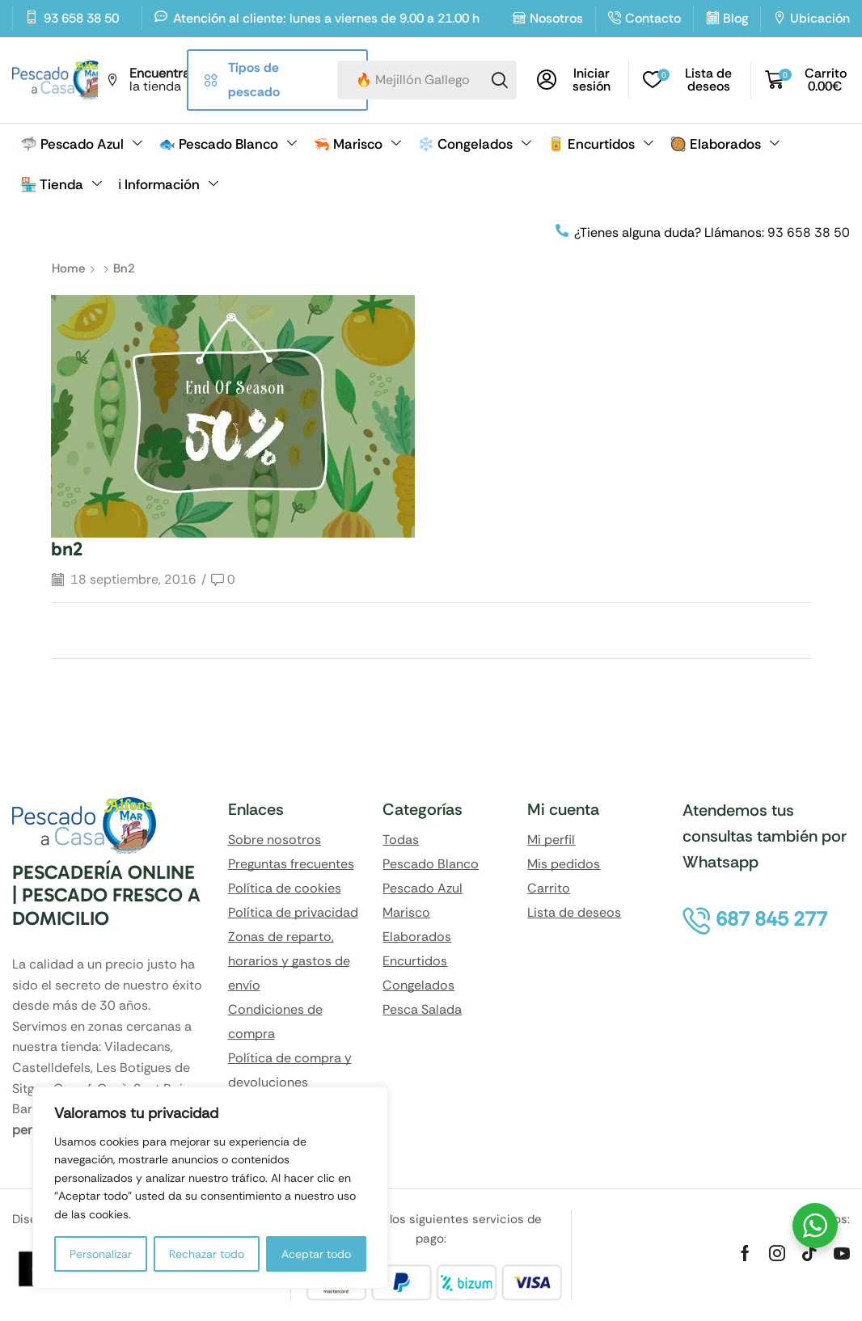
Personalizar (101, 1254)
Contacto (653, 18)
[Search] (500, 80)
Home (68, 268)
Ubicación (820, 18)
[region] (210, 1188)
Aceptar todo (316, 1254)
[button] (576, 80)
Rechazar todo (206, 1254)
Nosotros (556, 18)
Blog (735, 18)
